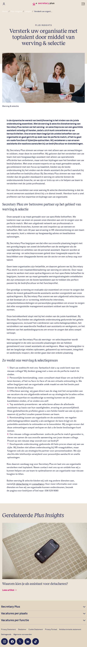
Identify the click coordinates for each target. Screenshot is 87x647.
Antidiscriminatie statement (70, 629)
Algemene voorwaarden (22, 634)
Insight (28, 11)
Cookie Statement (35, 629)
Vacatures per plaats (14, 613)
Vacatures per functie (15, 620)
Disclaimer (22, 629)
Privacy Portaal (51, 629)
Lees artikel (9, 590)
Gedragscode (6, 634)
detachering (22, 484)
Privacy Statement (8, 629)
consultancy (38, 484)
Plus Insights (16, 11)
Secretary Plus (10, 606)
